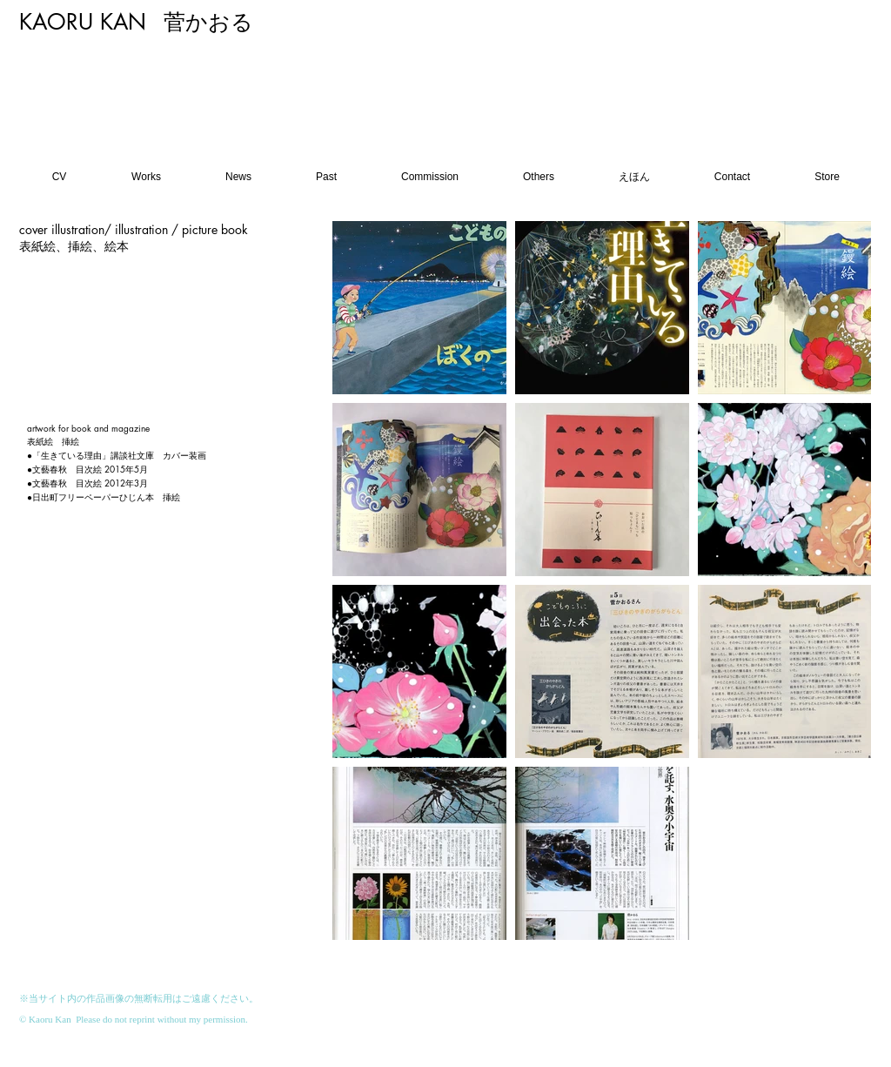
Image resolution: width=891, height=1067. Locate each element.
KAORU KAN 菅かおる (136, 22)
